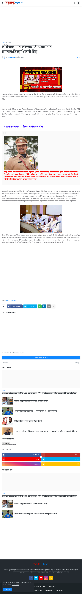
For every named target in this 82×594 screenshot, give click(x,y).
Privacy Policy (48, 590)
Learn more (15, 585)
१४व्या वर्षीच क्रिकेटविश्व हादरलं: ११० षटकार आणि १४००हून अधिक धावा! (35, 411)
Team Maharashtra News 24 (45, 586)
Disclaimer (59, 590)
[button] (2, 3)
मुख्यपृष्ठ (4, 42)
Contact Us (38, 590)
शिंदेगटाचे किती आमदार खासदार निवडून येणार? (28, 421)
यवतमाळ (14, 300)
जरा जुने (77, 363)
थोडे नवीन (5, 363)
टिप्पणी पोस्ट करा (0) (41, 357)
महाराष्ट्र (9, 42)
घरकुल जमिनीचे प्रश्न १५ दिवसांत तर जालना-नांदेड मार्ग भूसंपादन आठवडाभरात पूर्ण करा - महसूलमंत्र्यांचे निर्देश (45, 431)
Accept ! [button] (7, 589)
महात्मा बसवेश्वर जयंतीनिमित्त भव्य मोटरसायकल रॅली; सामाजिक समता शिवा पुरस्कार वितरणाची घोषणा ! (40, 393)
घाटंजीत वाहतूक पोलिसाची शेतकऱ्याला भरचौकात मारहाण (31, 401)
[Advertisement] (41, 24)
